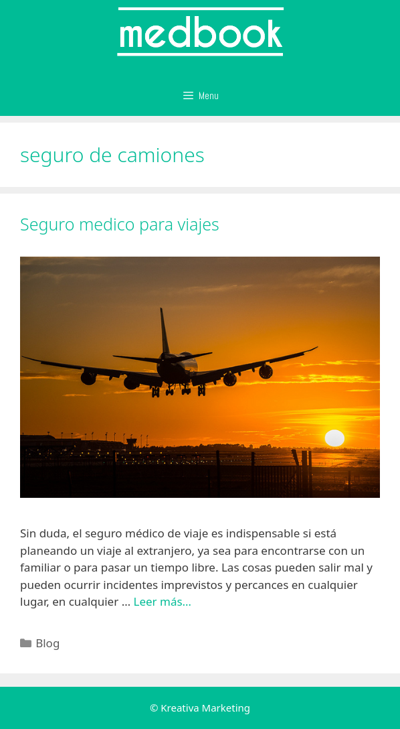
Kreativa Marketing (205, 707)
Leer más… (163, 601)
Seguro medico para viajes (119, 223)
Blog (47, 643)
